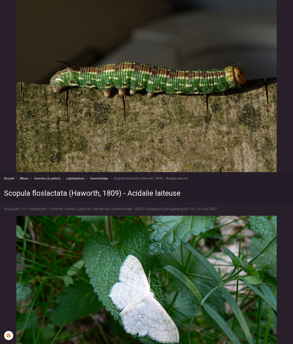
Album (24, 178)
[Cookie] (8, 335)
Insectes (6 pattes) (47, 178)
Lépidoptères (75, 178)
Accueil (9, 178)
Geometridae (99, 178)
